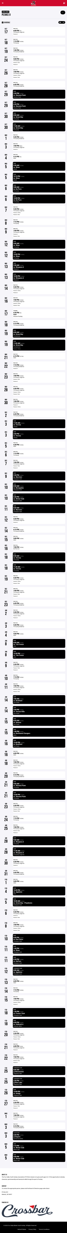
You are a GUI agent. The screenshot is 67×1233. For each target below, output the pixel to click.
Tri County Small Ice (18, 52)
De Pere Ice (16, 549)
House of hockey (17, 316)
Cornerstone (16, 336)
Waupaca (16, 269)
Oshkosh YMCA (17, 1026)
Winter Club (16, 1149)
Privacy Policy (32, 1229)
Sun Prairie (16, 702)
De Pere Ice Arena (18, 1138)
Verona (15, 426)
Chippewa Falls (17, 1073)
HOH (14, 158)
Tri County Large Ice (18, 32)
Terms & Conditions (44, 1229)
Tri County (16, 43)
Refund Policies (22, 1229)
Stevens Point (17, 97)
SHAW (15, 169)
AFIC (14, 646)
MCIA (14, 735)
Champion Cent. (17, 479)
